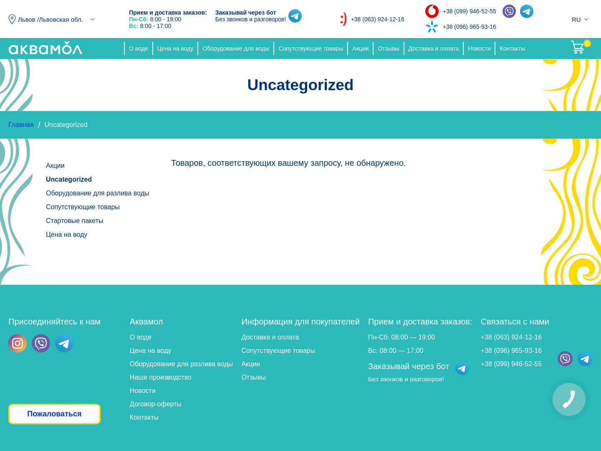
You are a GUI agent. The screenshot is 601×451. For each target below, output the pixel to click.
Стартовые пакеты (74, 220)
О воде (138, 48)
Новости (479, 48)
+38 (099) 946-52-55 (469, 11)
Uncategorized (69, 179)
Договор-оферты (156, 404)
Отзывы (388, 48)
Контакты (512, 48)
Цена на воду (175, 48)
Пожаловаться (54, 414)
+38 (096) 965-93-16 (469, 26)
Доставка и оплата (434, 48)
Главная (21, 124)
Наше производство (161, 377)
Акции (360, 48)
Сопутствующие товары (310, 48)
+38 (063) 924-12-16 (377, 19)
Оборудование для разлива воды (97, 193)
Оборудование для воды (235, 48)
